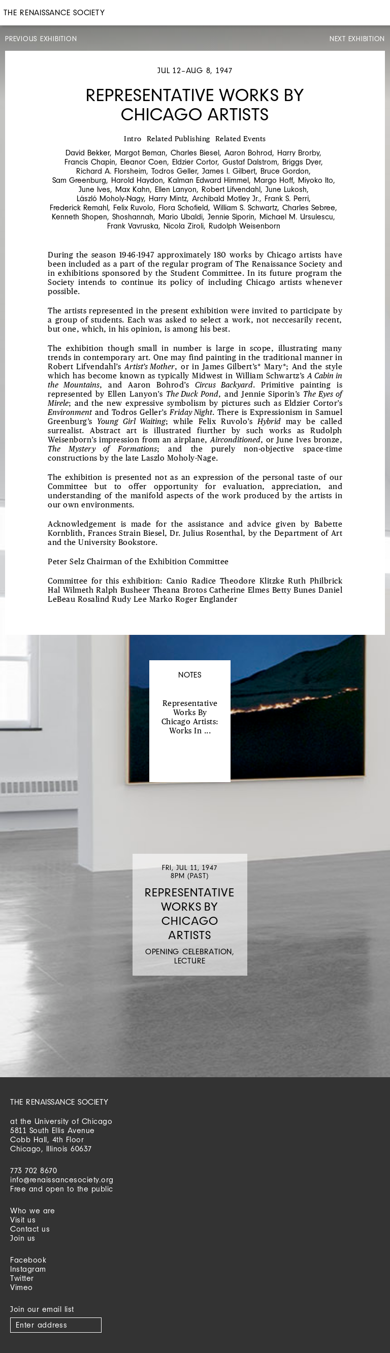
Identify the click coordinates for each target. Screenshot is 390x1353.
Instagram (28, 1269)
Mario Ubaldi (180, 216)
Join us (23, 1238)
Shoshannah (132, 216)
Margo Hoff (273, 180)
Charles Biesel (195, 152)
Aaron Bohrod (248, 152)
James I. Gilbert (228, 171)
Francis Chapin (89, 162)
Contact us (30, 1229)
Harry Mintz (168, 198)
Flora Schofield (183, 207)
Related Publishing (178, 139)
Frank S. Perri (287, 198)
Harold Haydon (137, 180)
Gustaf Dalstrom (249, 162)
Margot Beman (140, 152)
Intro (133, 139)
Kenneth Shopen (79, 216)
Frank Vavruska (132, 226)
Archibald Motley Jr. (225, 198)
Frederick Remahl (79, 207)
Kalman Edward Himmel (208, 180)
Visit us (23, 1220)
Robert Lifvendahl (231, 189)
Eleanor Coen (143, 162)
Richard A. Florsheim (111, 171)
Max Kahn (132, 189)
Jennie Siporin (231, 216)
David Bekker (88, 152)
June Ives (94, 189)
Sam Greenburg (79, 180)
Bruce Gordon (285, 171)
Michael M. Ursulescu (296, 216)
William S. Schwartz (245, 207)
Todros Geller (174, 171)
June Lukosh (286, 189)
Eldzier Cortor (194, 162)
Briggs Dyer (301, 162)
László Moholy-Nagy (110, 198)
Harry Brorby (298, 152)
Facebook (28, 1260)
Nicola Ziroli (184, 226)
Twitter (22, 1278)
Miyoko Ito (315, 180)
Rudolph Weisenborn (244, 226)
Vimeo (21, 1287)
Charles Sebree (308, 207)
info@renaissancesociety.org (62, 1179)
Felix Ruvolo (133, 207)
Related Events (240, 139)
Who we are (32, 1210)
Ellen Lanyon (176, 189)
